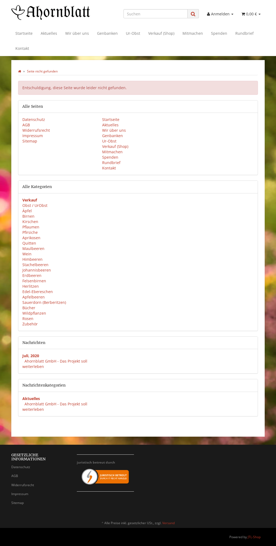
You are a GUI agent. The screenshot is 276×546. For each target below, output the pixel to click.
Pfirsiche (30, 232)
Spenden (219, 33)
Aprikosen (31, 237)
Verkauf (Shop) (161, 33)
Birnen (28, 216)
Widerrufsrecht (36, 130)
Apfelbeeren (33, 297)
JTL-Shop (254, 537)
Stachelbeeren (35, 264)
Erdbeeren (32, 275)
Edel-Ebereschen (37, 291)
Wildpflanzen (34, 313)
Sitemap (29, 141)
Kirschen (30, 221)
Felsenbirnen (34, 280)
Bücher (28, 307)
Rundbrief (244, 33)
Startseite (24, 33)
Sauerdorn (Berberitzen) (44, 302)
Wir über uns (77, 33)
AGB (26, 124)
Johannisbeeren (36, 270)
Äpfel (27, 210)
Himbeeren (32, 259)
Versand (168, 523)
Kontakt (22, 48)
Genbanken (107, 33)
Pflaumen (30, 226)
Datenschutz (33, 119)
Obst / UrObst (34, 205)
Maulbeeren (33, 248)
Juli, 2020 (30, 355)
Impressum (32, 135)
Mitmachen (192, 33)
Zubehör (30, 323)
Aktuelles (49, 33)
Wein (27, 253)
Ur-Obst (133, 33)
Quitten (29, 243)
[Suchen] (155, 13)
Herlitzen (30, 286)
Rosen (27, 318)
